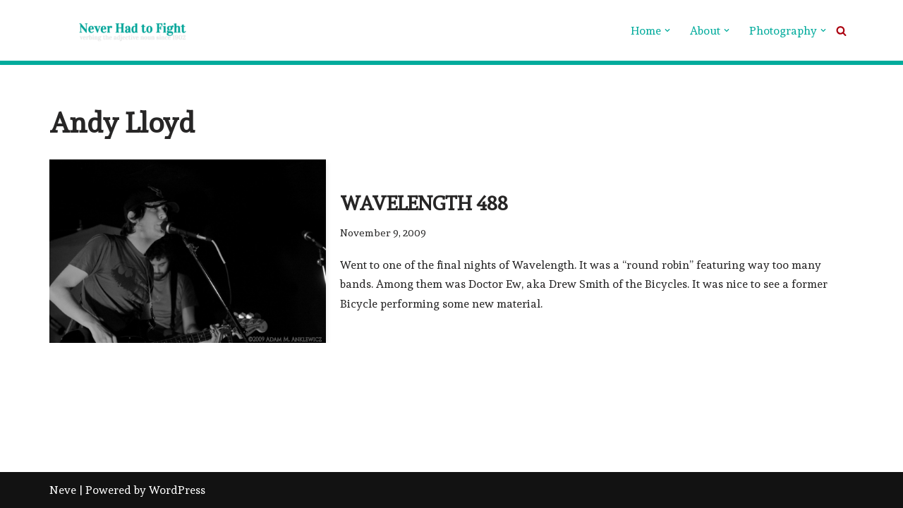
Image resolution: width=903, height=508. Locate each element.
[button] (667, 30)
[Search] (841, 30)
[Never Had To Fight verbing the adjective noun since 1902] (119, 30)
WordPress (177, 490)
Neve (62, 490)
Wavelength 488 (424, 203)
